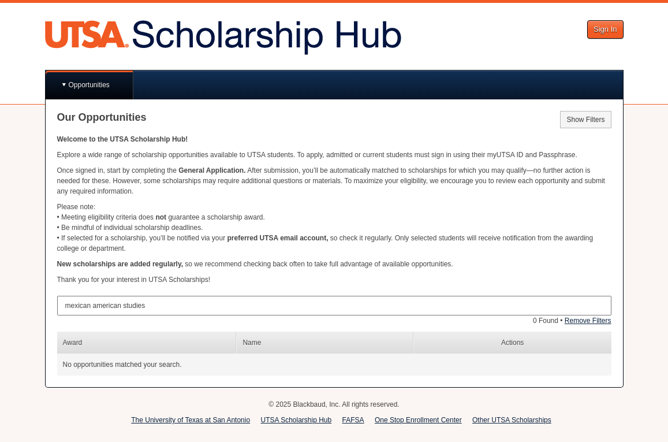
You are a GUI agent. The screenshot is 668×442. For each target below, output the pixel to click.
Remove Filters (588, 321)
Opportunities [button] (89, 85)
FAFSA (353, 420)
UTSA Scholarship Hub (295, 420)
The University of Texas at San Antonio (190, 420)
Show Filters (585, 120)
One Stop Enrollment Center (418, 420)
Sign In (605, 29)
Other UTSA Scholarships (511, 420)
